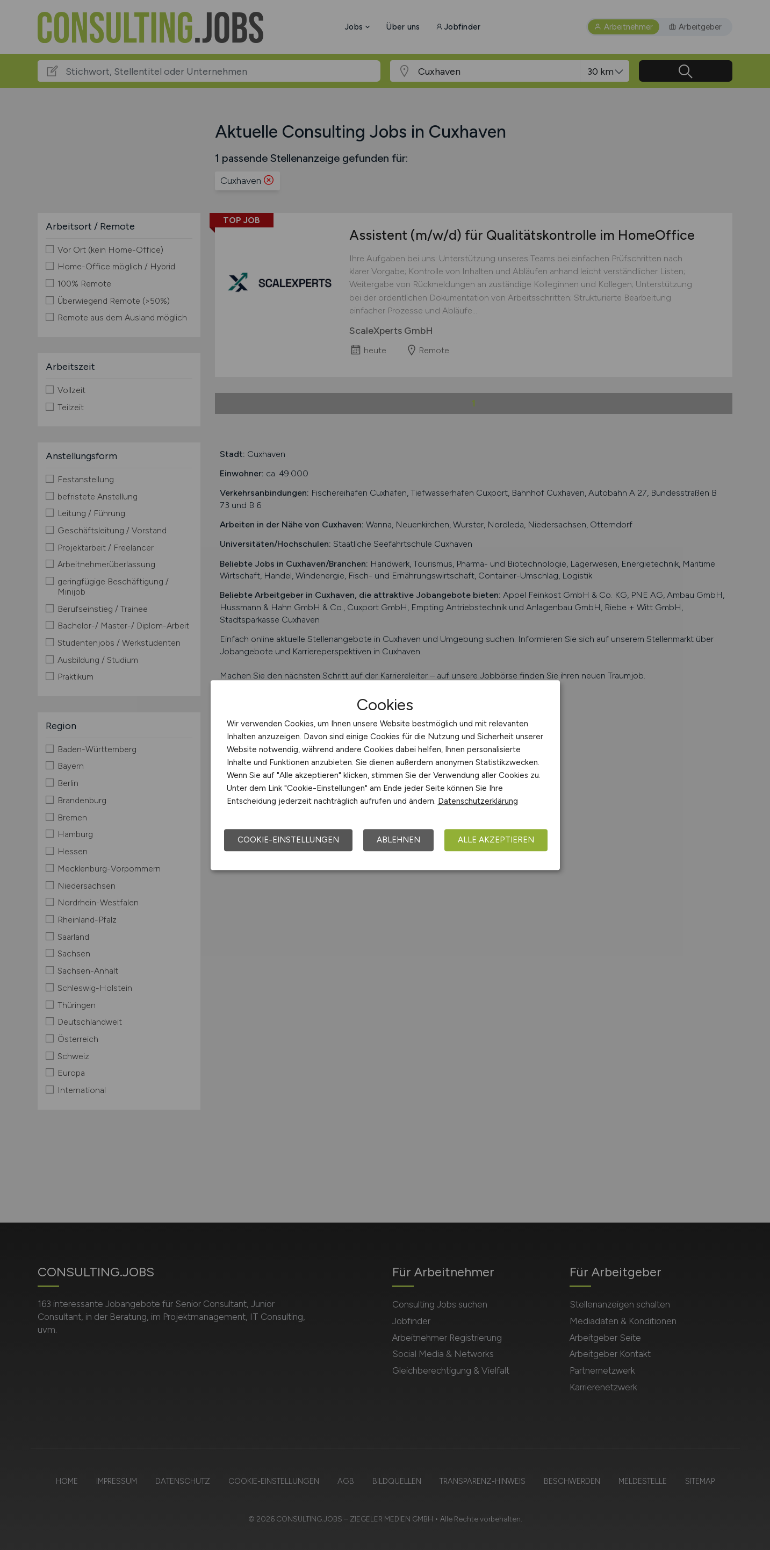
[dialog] (385, 775)
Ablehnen (398, 840)
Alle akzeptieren (496, 840)
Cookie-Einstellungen (288, 840)
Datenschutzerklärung (478, 801)
